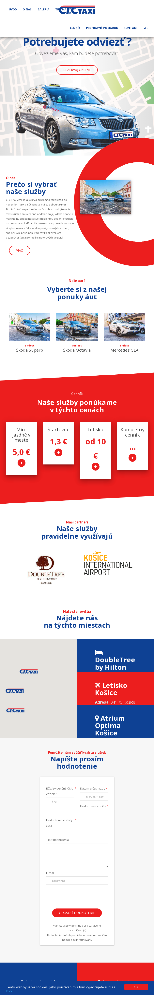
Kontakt (131, 28)
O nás (27, 9)
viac (9, 990)
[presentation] (77, 898)
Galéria (43, 9)
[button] (146, 27)
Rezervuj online (77, 70)
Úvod (13, 9)
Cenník (75, 28)
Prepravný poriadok (102, 28)
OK (136, 987)
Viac (19, 250)
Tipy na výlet (65, 9)
